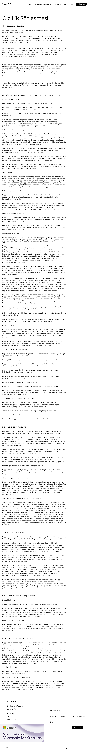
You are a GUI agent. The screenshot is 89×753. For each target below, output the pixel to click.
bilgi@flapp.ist (17, 706)
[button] (81, 4)
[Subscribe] (77, 727)
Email (52, 722)
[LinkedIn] (66, 748)
